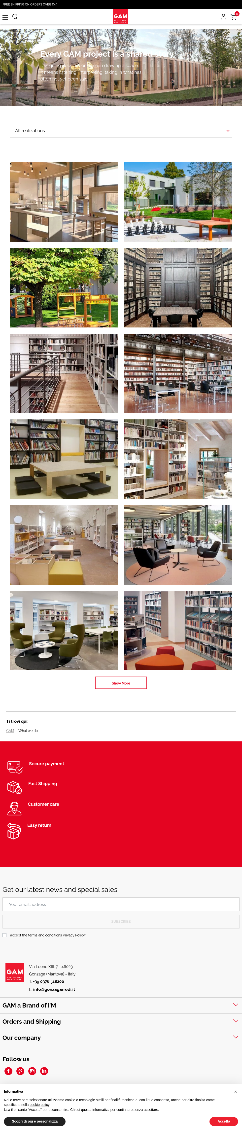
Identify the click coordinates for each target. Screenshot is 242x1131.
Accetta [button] (223, 1121)
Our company (21, 1037)
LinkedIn (44, 1071)
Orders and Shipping (31, 1021)
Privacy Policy (74, 935)
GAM (10, 731)
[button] (236, 1092)
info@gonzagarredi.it (54, 989)
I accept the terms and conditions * (47, 935)
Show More (121, 683)
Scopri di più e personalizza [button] (35, 1121)
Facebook (8, 1071)
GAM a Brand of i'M (29, 1005)
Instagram (32, 1071)
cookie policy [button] (39, 1105)
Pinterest (20, 1071)
